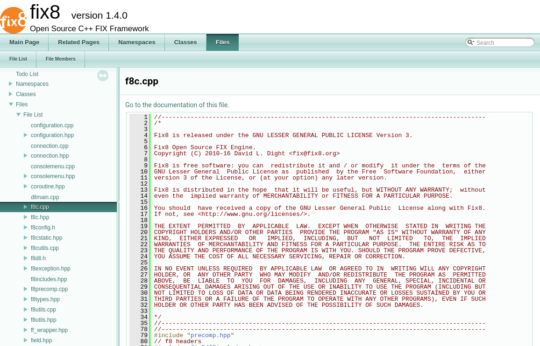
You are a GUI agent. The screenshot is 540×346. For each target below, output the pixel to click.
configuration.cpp (52, 125)
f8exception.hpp (51, 268)
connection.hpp (50, 155)
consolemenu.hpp (53, 176)
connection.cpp (50, 146)
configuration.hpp (52, 135)
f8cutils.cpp (45, 248)
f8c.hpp (40, 217)
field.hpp (41, 340)
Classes (26, 94)
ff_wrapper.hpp (49, 330)
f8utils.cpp (43, 309)
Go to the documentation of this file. (177, 105)
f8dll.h (38, 258)
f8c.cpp (40, 207)
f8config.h (43, 227)
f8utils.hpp (44, 320)
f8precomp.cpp (49, 289)
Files (22, 104)
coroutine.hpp (48, 186)
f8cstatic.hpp (46, 238)
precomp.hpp (211, 335)
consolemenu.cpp (53, 166)
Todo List (27, 74)
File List (33, 114)
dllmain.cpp (45, 197)
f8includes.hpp (49, 279)
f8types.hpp (45, 299)
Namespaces (32, 84)
